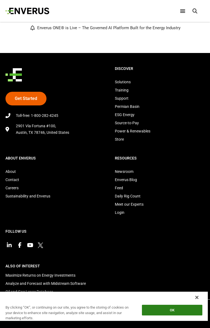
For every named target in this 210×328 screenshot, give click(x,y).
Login (119, 212)
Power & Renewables (132, 131)
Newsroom (124, 171)
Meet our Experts (129, 204)
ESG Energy (125, 115)
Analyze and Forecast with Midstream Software (45, 283)
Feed (119, 188)
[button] (195, 11)
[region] (104, 309)
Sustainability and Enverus (27, 196)
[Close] (197, 297)
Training (122, 90)
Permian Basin (127, 106)
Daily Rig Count (128, 196)
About (10, 171)
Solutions (123, 82)
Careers (12, 188)
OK (172, 310)
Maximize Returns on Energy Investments (40, 275)
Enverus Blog (126, 180)
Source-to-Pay (127, 123)
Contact (12, 180)
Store (119, 139)
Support (122, 98)
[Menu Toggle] (182, 11)
